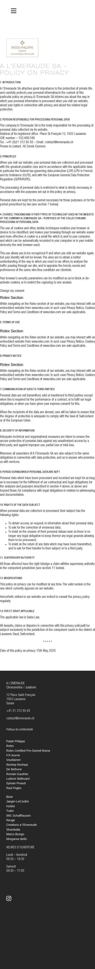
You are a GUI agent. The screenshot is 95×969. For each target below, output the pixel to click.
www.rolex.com (40, 308)
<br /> (73, 47)
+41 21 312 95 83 (18, 711)
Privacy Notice (75, 308)
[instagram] (8, 898)
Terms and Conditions (26, 312)
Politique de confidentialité (19, 729)
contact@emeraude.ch (20, 718)
